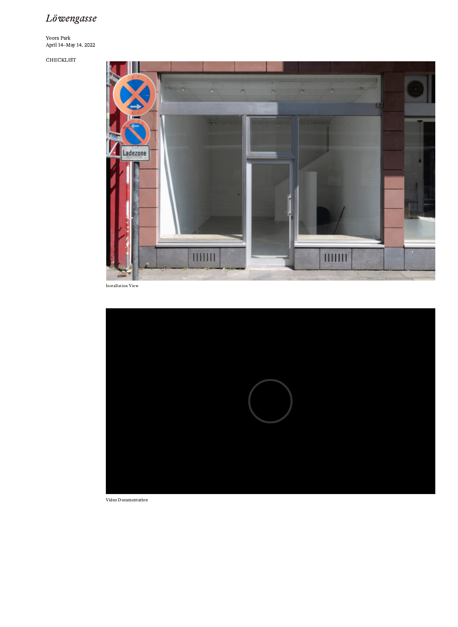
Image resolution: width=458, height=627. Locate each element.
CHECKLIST (61, 60)
